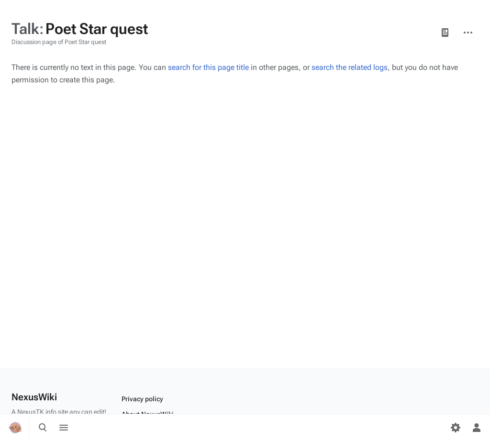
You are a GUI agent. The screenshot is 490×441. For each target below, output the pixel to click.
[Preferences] (455, 427)
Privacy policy (142, 399)
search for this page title (208, 67)
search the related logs (350, 67)
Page (445, 32)
